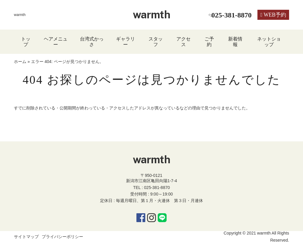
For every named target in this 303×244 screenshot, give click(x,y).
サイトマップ (26, 236)
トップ (25, 41)
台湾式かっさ (92, 41)
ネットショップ (269, 41)
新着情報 (235, 41)
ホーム (20, 61)
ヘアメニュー (55, 41)
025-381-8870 (157, 187)
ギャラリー (125, 41)
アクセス (183, 41)
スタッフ (156, 41)
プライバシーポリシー (62, 236)
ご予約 (209, 41)
